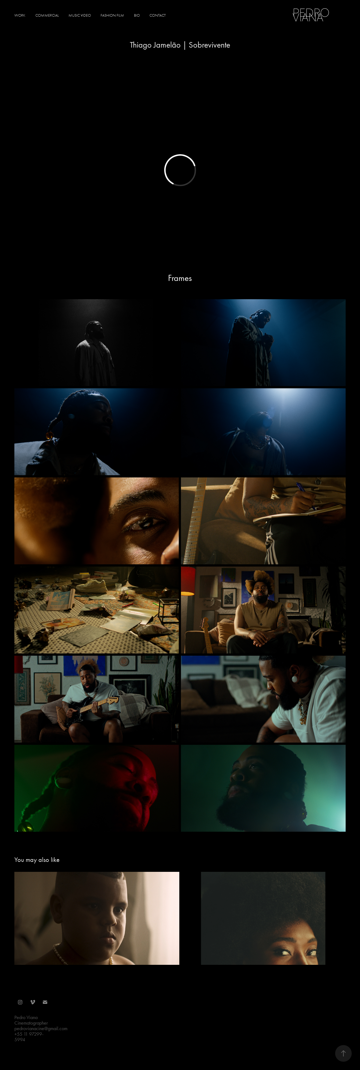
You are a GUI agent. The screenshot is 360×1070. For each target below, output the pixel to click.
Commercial (47, 15)
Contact (157, 15)
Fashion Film (112, 15)
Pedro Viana (312, 15)
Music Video (80, 15)
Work (19, 15)
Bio (137, 15)
